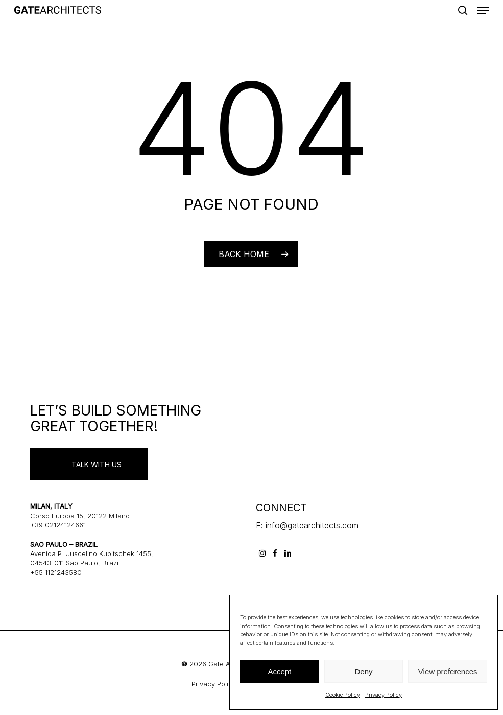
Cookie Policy (342, 694)
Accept (279, 671)
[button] (483, 10)
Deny (363, 671)
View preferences (447, 671)
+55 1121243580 (56, 572)
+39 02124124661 (58, 525)
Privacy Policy (383, 694)
